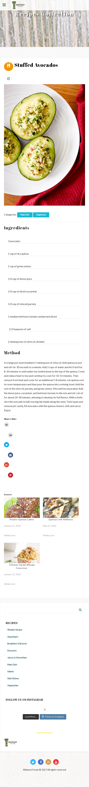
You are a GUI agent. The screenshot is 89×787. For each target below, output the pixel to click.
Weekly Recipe (14, 629)
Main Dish (24, 214)
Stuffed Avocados (36, 64)
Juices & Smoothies (17, 657)
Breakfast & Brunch (17, 643)
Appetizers (12, 636)
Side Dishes (13, 678)
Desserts (12, 650)
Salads (10, 671)
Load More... (31, 716)
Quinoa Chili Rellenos (61, 519)
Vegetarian (41, 214)
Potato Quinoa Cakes (22, 519)
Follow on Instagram (53, 716)
